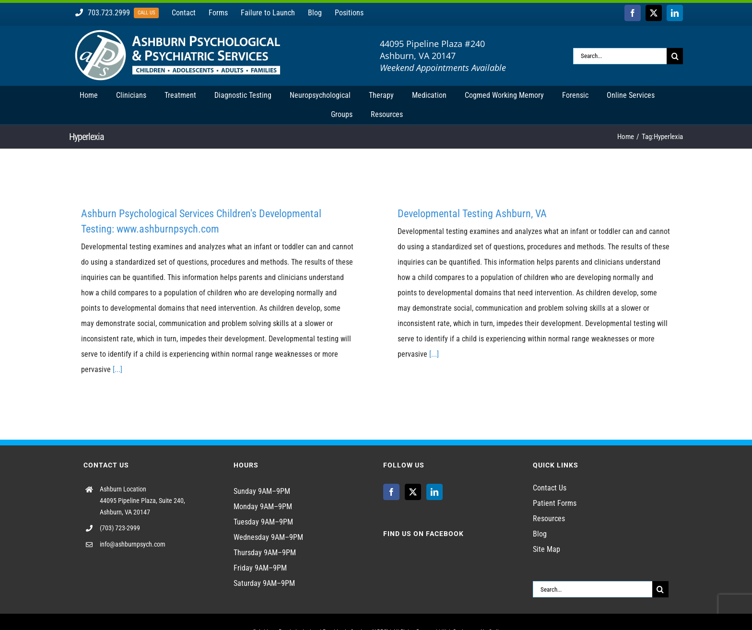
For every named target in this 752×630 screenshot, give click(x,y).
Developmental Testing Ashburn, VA (472, 214)
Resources (549, 518)
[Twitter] (413, 492)
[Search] (675, 56)
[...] (117, 369)
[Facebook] (391, 492)
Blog (540, 533)
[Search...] (620, 56)
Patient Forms (554, 503)
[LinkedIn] (434, 492)
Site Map (546, 549)
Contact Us (549, 487)
